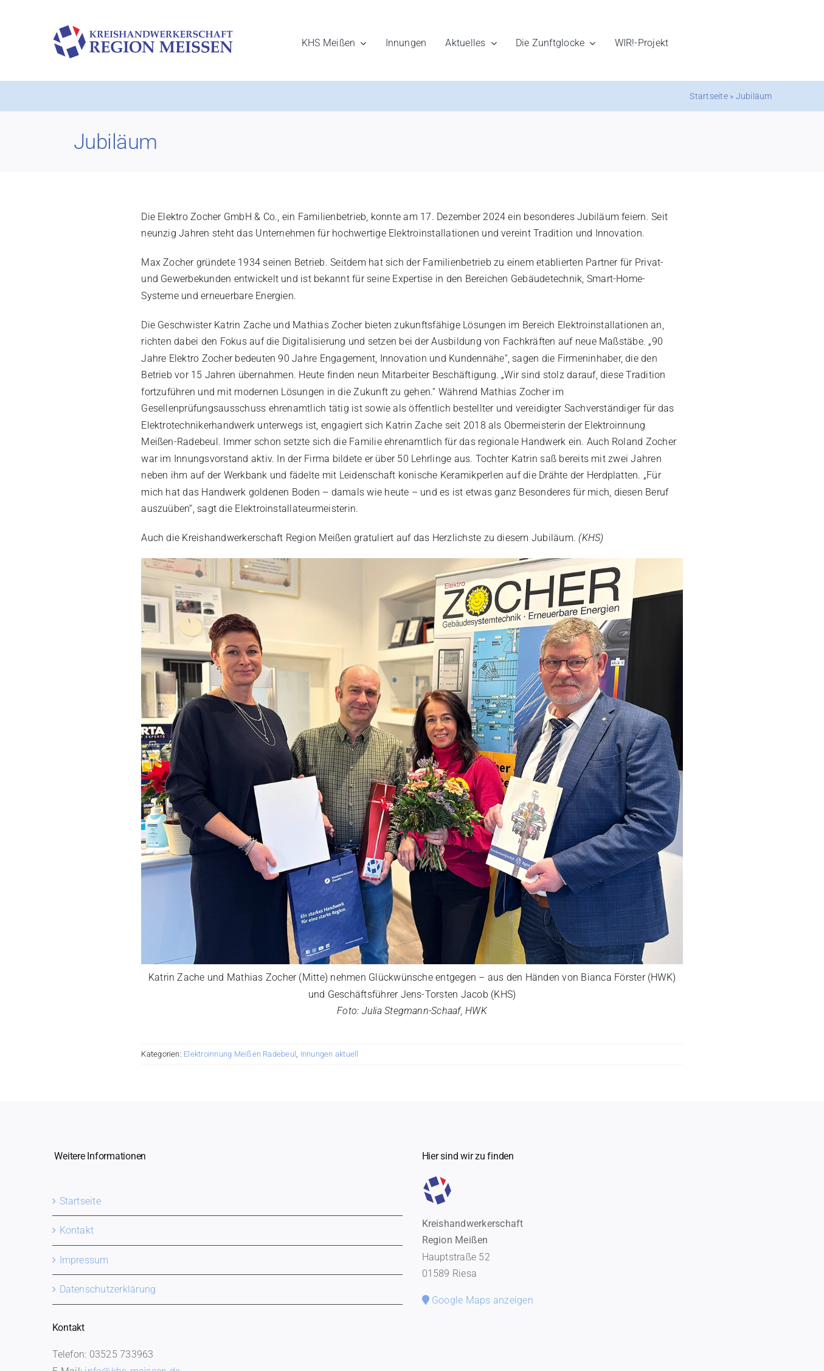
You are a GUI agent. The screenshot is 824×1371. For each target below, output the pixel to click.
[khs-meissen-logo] (143, 29)
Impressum (84, 1260)
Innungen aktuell (329, 1053)
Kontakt (77, 1230)
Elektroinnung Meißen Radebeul (240, 1053)
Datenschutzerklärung (108, 1289)
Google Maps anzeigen (477, 1300)
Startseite (708, 96)
